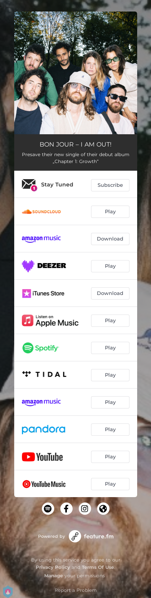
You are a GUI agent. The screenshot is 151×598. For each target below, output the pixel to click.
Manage (53, 575)
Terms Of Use (98, 567)
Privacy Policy (53, 567)
